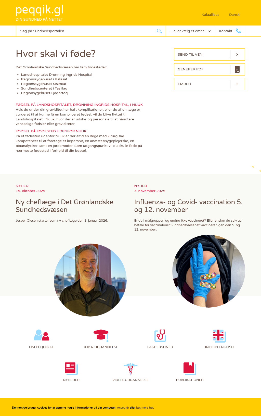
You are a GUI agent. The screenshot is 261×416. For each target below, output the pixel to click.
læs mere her (144, 407)
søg (159, 31)
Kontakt (225, 31)
